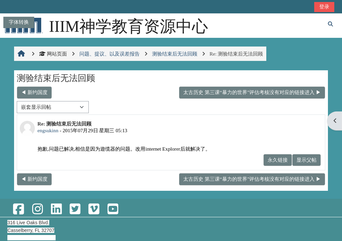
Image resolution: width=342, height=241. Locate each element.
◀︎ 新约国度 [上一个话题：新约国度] (34, 92)
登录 (324, 6)
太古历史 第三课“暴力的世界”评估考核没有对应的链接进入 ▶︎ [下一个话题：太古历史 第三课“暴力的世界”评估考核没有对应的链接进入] (252, 92)
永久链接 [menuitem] (278, 160)
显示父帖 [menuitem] (306, 160)
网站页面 (53, 54)
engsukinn (48, 130)
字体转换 (19, 22)
